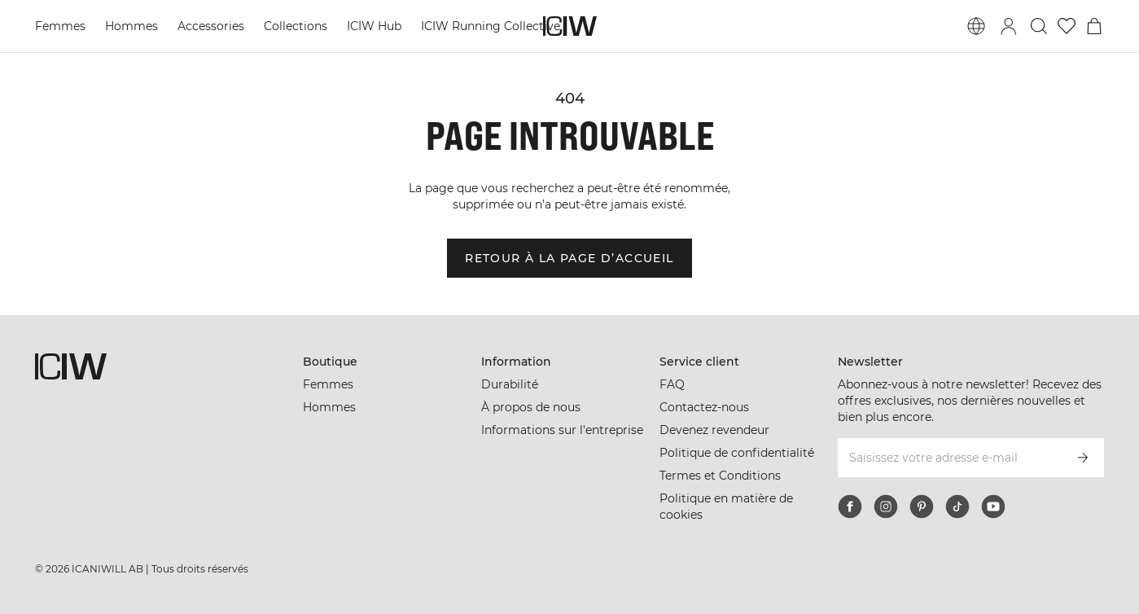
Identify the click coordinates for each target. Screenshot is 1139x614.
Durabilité (509, 384)
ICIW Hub (374, 26)
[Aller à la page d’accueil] (570, 26)
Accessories (210, 26)
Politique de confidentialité (736, 452)
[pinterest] (921, 506)
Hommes (131, 26)
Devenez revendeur (714, 430)
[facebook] (850, 506)
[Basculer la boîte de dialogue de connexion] (1008, 26)
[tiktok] (957, 506)
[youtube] (993, 506)
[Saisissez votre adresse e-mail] (949, 457)
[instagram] (886, 506)
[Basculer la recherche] (1039, 26)
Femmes (60, 26)
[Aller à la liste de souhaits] (1066, 26)
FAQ (672, 384)
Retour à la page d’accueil (569, 258)
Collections (295, 26)
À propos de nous (530, 407)
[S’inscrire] (1083, 457)
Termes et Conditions (720, 475)
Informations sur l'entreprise (562, 430)
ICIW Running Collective (490, 26)
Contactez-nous (704, 407)
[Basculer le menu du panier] (1094, 26)
